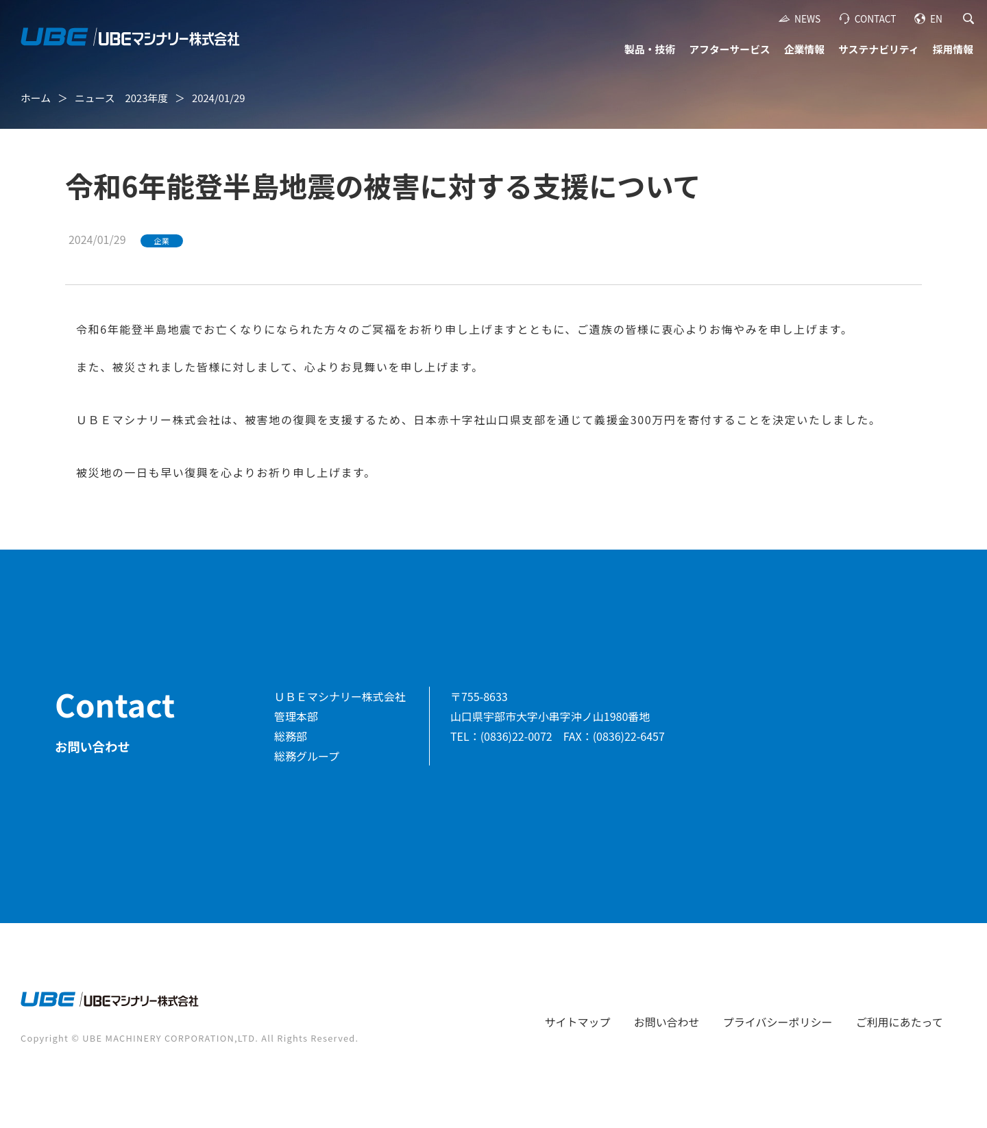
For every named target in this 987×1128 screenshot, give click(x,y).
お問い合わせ (667, 1022)
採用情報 (953, 49)
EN (936, 18)
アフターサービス (729, 49)
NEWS (807, 18)
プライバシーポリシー (778, 1022)
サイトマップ (578, 1022)
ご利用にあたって (899, 1022)
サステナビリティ (878, 49)
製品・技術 (649, 49)
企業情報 (804, 49)
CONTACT (876, 18)
